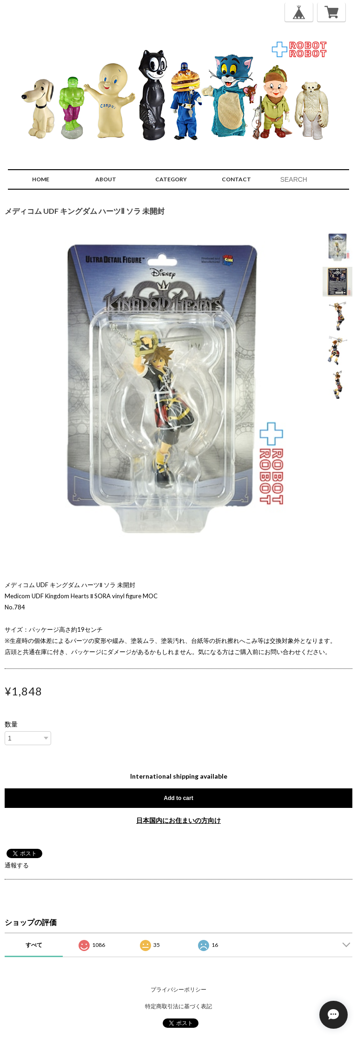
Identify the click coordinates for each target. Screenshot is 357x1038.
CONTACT (236, 179)
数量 (11, 724)
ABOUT (105, 179)
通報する (17, 865)
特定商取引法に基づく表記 (178, 1006)
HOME (40, 179)
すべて (34, 944)
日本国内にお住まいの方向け (178, 820)
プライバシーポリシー (178, 989)
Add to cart (178, 798)
